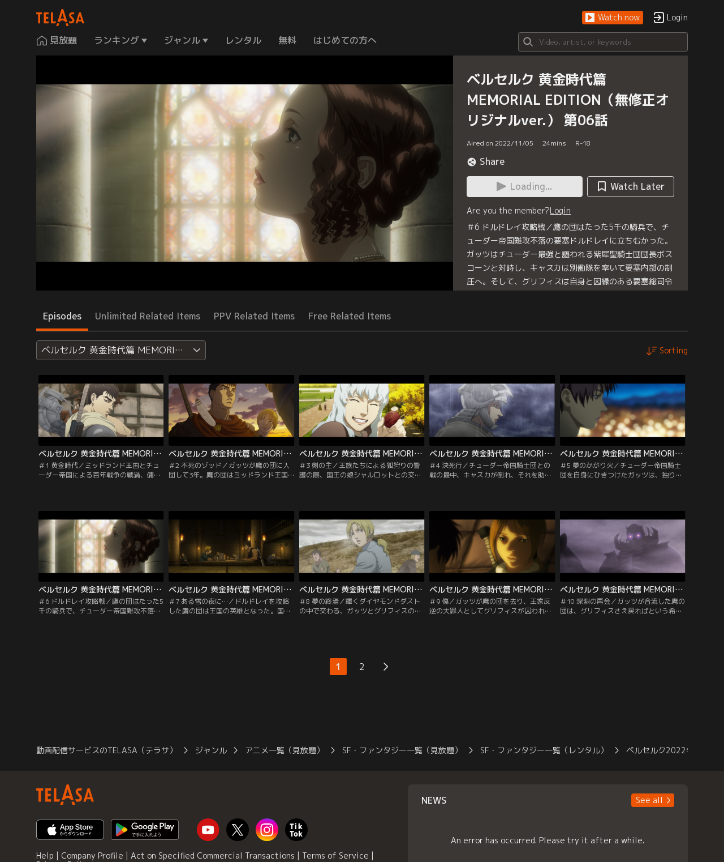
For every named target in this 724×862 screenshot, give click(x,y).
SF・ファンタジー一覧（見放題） (402, 750)
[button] (612, 18)
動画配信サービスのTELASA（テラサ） (106, 750)
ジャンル (211, 750)
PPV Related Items (254, 316)
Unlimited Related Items (147, 316)
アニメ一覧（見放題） (284, 750)
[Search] (603, 42)
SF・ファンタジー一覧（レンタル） (544, 750)
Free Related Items (349, 316)
